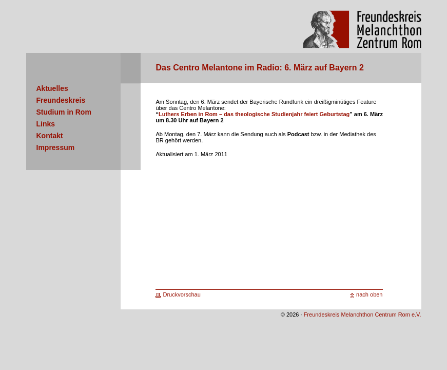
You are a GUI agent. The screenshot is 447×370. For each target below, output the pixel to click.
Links (45, 124)
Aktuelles (52, 88)
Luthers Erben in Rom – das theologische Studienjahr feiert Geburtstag (254, 114)
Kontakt (49, 136)
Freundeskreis (61, 100)
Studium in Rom (63, 112)
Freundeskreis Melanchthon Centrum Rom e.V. (362, 314)
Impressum (55, 147)
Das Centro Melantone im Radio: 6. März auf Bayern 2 (260, 67)
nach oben (369, 294)
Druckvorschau (182, 294)
